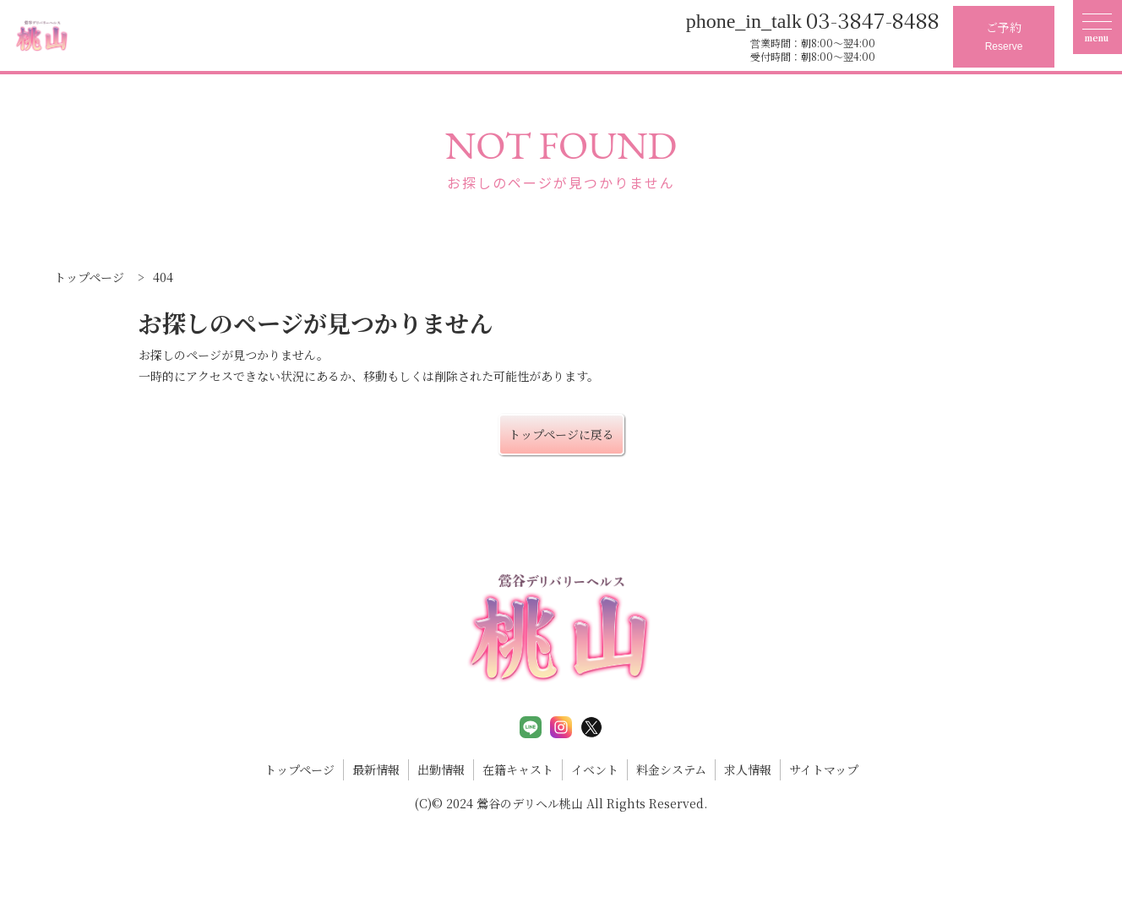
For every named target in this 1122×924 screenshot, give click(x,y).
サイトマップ (823, 769)
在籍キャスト (517, 769)
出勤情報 (441, 769)
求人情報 (747, 769)
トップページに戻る (561, 434)
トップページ (299, 769)
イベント (594, 769)
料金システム (671, 769)
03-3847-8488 (813, 19)
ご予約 (1003, 38)
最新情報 (376, 769)
